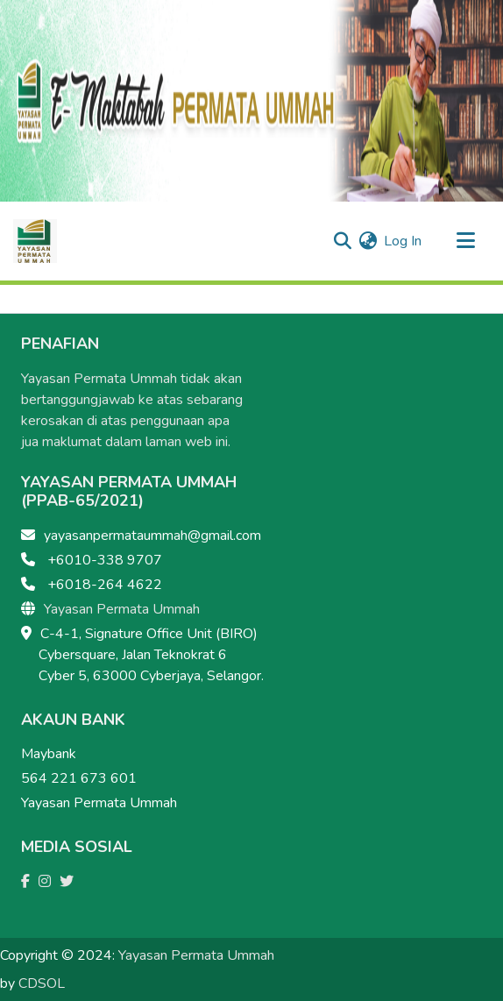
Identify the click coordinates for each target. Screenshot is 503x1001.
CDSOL (41, 983)
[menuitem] (368, 241)
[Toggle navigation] (465, 241)
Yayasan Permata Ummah (122, 609)
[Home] (35, 241)
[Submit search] (342, 241)
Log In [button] (403, 241)
